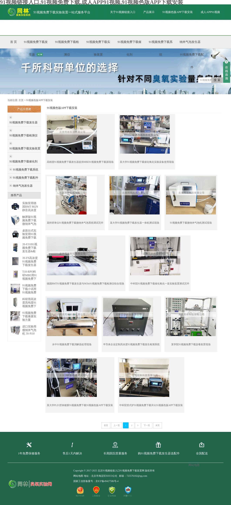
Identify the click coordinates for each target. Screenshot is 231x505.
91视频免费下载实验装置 (24, 148)
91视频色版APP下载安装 (177, 12)
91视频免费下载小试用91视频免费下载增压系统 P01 (29, 292)
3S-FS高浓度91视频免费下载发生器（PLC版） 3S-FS (30, 265)
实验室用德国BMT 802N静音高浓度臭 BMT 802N (30, 210)
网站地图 (78, 476)
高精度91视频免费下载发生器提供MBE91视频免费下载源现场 (80, 162)
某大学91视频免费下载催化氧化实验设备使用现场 (147, 162)
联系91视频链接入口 (78, 27)
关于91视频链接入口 (122, 12)
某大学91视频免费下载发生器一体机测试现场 (134, 222)
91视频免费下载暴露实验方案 (29, 316)
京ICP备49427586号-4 (106, 481)
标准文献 (52, 27)
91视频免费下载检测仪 (23, 135)
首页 (106, 425)
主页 (21, 100)
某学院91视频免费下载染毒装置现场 (190, 344)
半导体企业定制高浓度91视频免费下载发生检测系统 (131, 344)
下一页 (147, 425)
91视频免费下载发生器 (23, 122)
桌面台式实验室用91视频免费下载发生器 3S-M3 (29, 237)
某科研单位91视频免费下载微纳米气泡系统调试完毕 (75, 222)
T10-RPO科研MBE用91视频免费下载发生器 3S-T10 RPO (29, 278)
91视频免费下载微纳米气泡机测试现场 (191, 222)
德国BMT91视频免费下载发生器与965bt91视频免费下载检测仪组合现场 (85, 283)
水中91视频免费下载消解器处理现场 (71, 344)
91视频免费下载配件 (25, 177)
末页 (157, 425)
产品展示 (149, 12)
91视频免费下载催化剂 (23, 161)
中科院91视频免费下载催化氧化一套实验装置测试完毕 (159, 283)
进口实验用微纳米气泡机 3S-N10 (29, 330)
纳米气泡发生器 (23, 185)
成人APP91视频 (210, 12)
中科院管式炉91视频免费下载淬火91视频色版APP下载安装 (151, 405)
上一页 (116, 425)
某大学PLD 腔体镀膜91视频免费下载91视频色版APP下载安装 (80, 405)
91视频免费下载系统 (25, 169)
